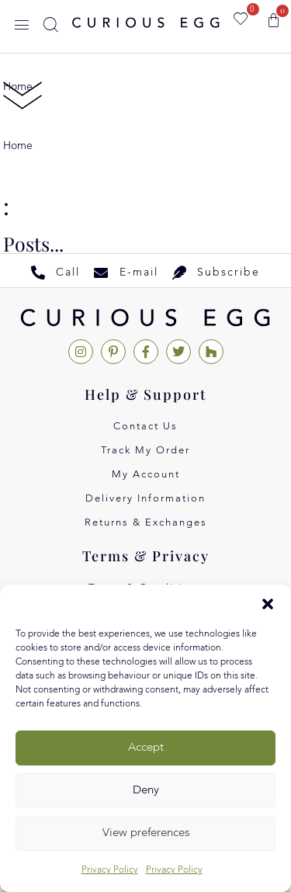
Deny (146, 791)
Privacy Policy (109, 870)
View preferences (145, 833)
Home (18, 146)
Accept (146, 748)
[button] (267, 604)
